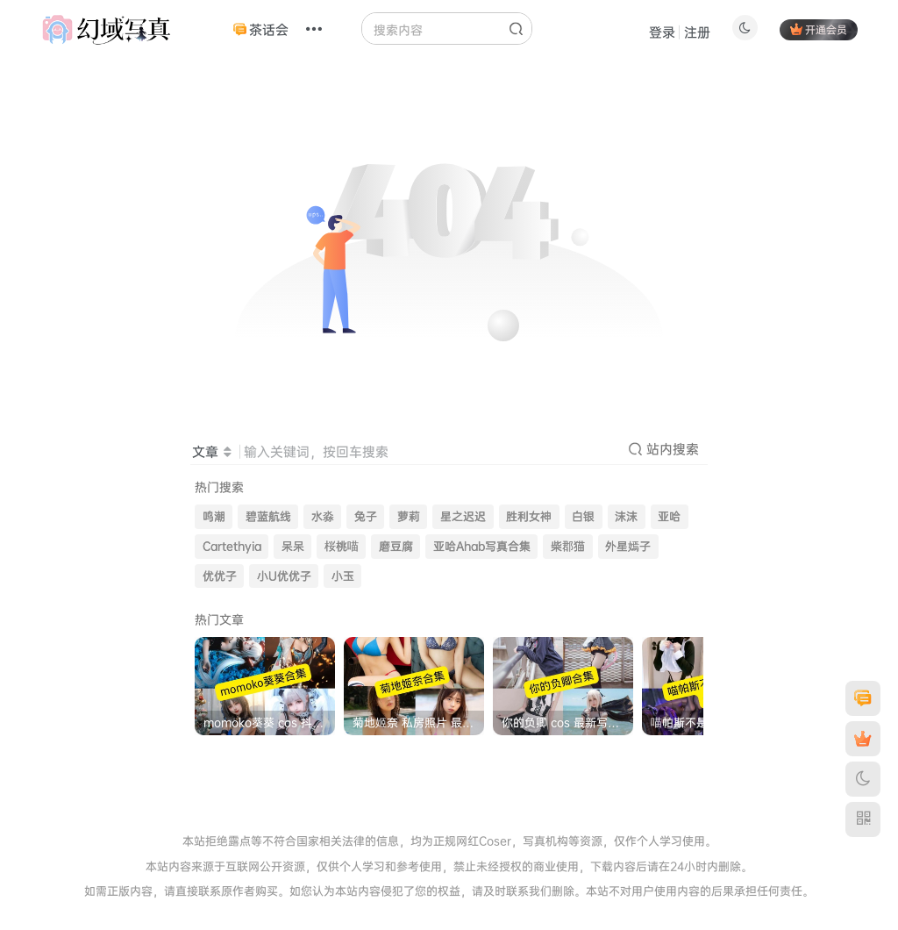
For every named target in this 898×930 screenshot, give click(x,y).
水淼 (322, 516)
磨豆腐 (396, 546)
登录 (662, 32)
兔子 (365, 516)
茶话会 (261, 29)
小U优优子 (284, 576)
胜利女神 (529, 516)
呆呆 (293, 546)
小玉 (342, 576)
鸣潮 (214, 516)
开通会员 (818, 29)
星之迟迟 (463, 516)
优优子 (220, 576)
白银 (583, 516)
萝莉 (408, 516)
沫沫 (626, 516)
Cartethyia (232, 546)
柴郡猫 (568, 546)
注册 (697, 32)
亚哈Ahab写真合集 (482, 546)
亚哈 (669, 516)
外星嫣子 (628, 546)
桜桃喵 (341, 546)
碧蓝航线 (268, 516)
